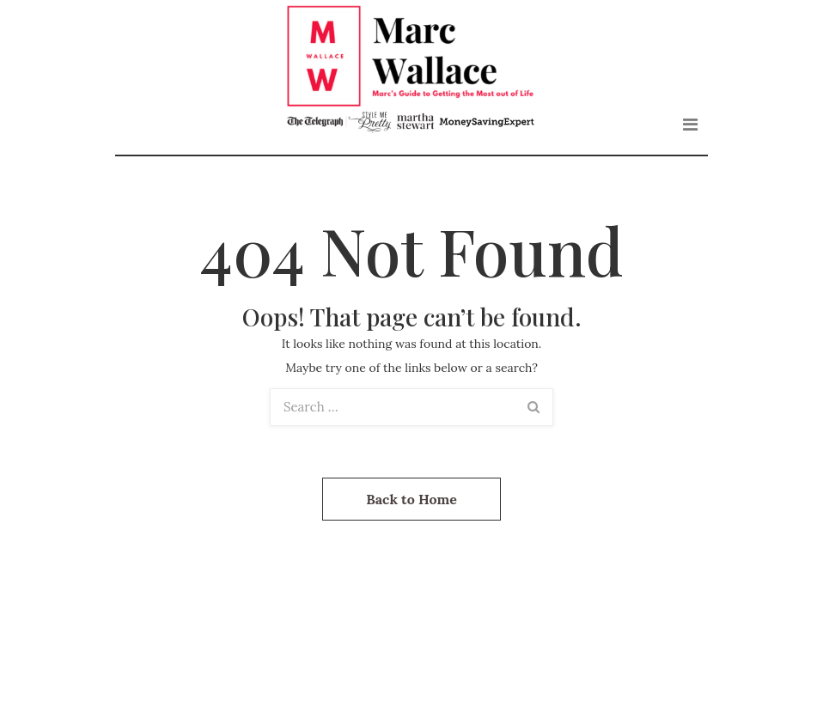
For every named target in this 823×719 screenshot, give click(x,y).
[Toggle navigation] (690, 125)
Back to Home (411, 499)
